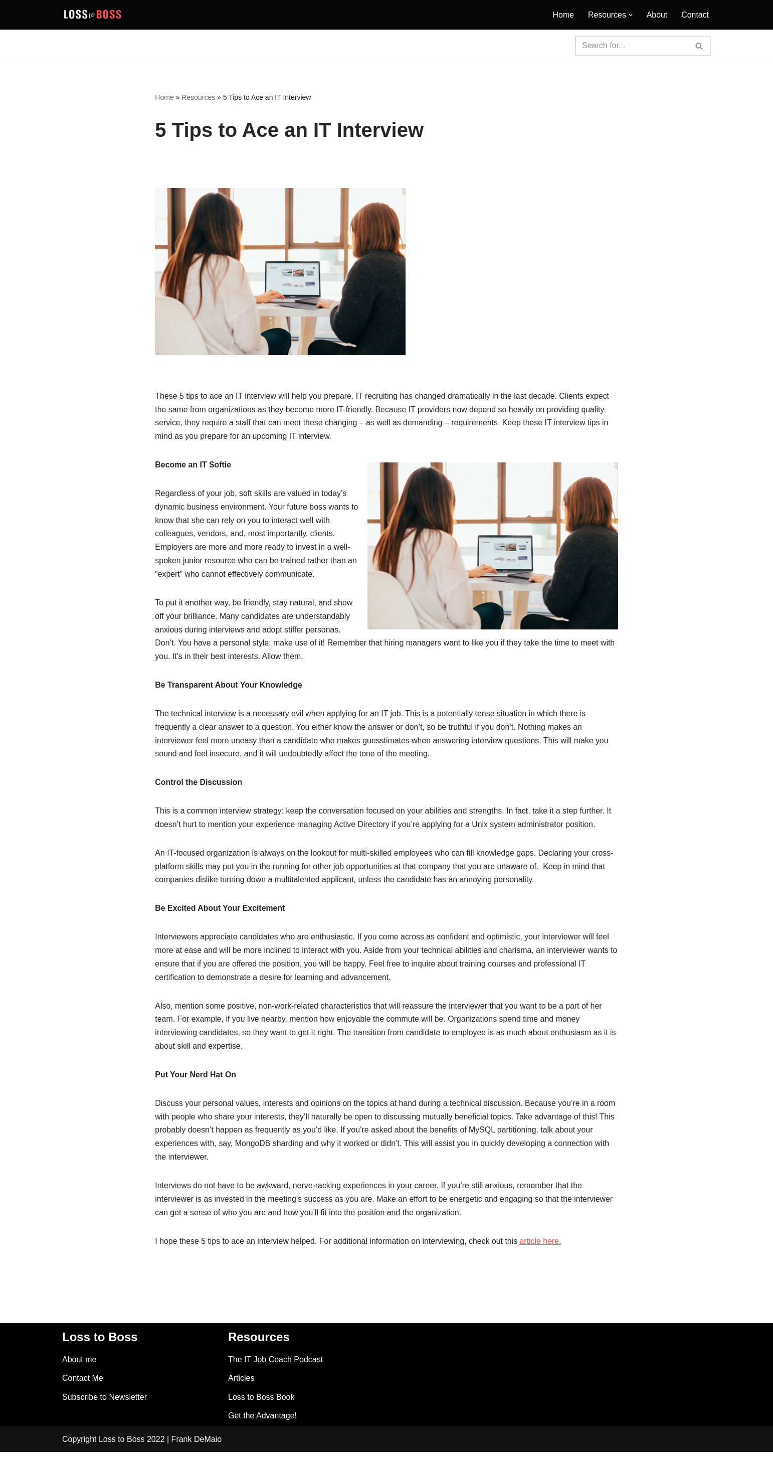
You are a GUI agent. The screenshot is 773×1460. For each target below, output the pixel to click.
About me (79, 1367)
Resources (198, 97)
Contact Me (82, 1386)
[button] (630, 15)
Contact (695, 15)
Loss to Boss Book (261, 1405)
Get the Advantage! (262, 1423)
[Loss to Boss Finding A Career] (92, 15)
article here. (543, 1249)
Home (562, 15)
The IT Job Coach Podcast (275, 1367)
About (656, 15)
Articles (241, 1386)
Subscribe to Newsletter (104, 1405)
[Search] (631, 46)
